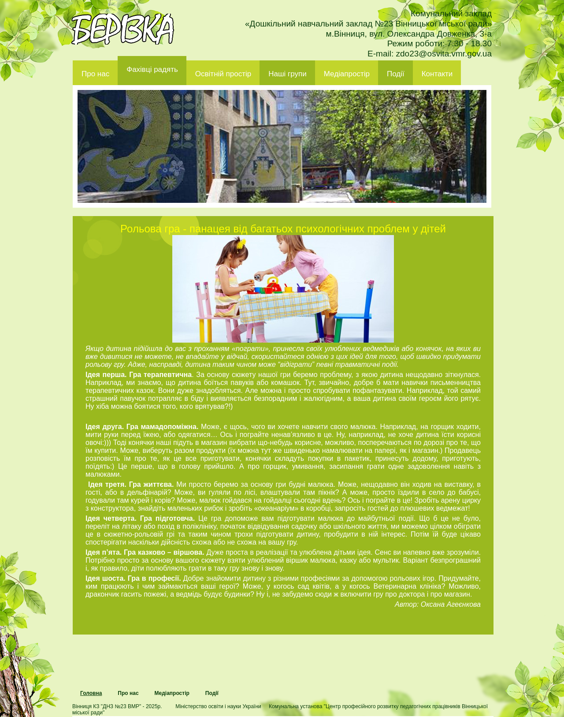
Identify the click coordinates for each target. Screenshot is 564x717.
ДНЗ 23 (122, 29)
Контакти (437, 74)
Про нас (95, 74)
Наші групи (287, 74)
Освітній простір (223, 74)
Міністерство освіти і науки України (218, 706)
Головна (91, 693)
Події (395, 74)
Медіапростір (347, 74)
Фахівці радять (152, 69)
